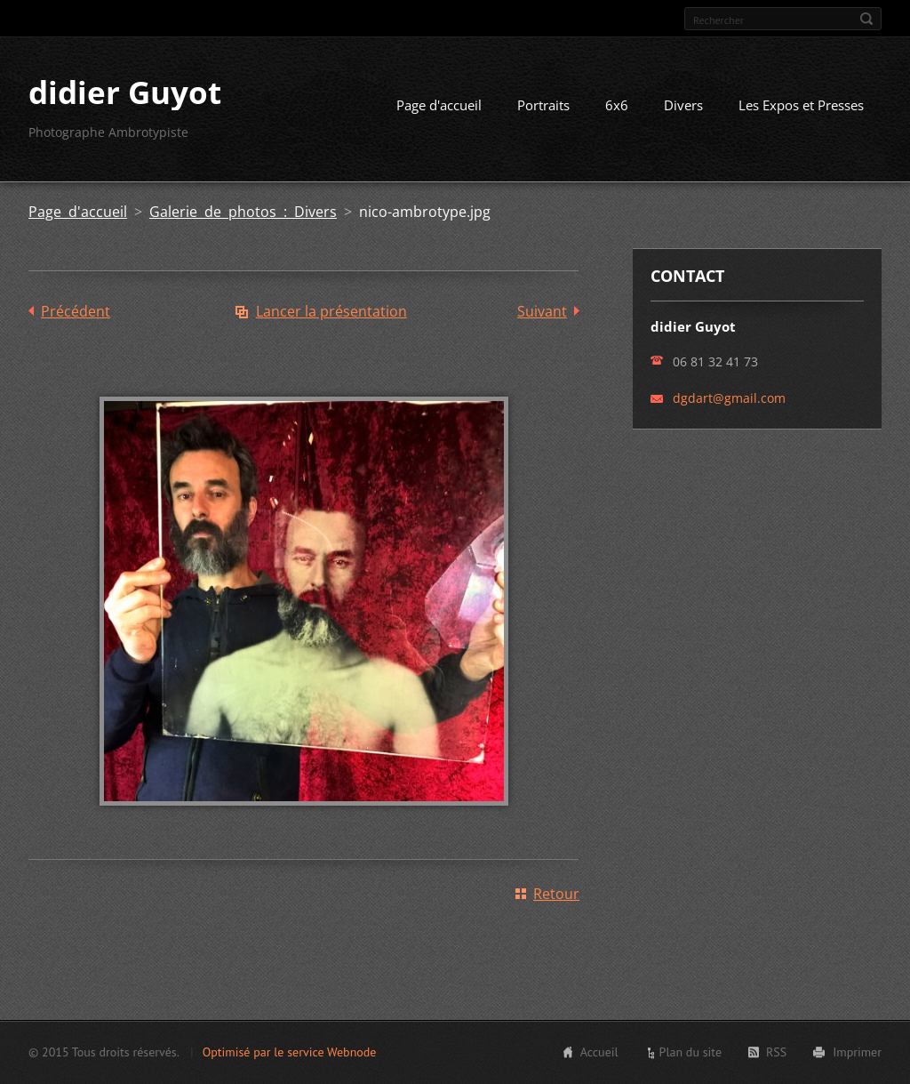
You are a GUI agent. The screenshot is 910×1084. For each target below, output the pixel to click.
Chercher (866, 18)
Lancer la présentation (331, 311)
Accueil (599, 1052)
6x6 (616, 105)
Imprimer (857, 1052)
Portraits (543, 105)
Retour (556, 893)
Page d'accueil (439, 105)
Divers (683, 105)
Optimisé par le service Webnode (290, 1052)
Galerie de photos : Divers (243, 211)
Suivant (542, 311)
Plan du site (690, 1052)
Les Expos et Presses (801, 105)
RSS (776, 1052)
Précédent (75, 311)
